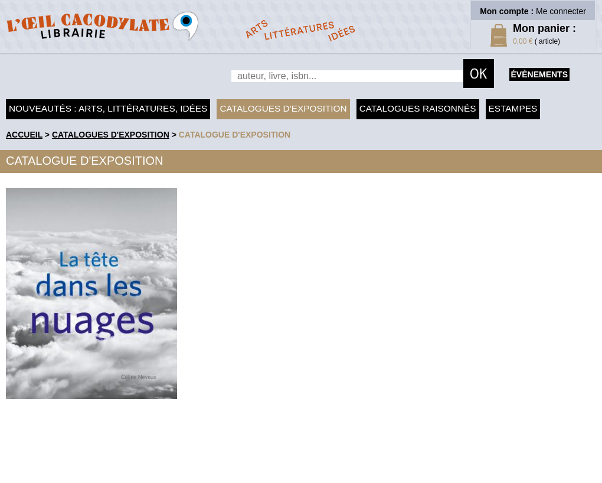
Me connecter (561, 11)
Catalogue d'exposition (235, 134)
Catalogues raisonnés (417, 108)
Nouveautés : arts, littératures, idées (108, 108)
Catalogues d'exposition (283, 108)
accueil (24, 134)
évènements (539, 74)
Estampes (513, 108)
